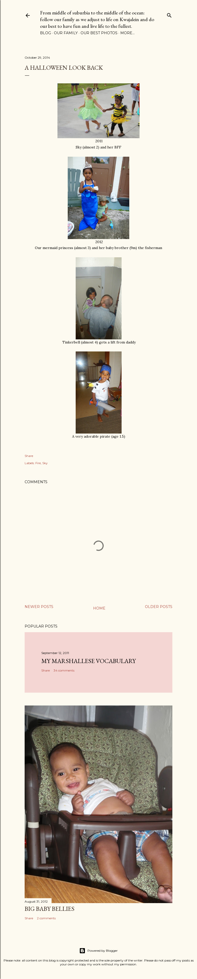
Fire (38, 463)
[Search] (169, 14)
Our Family (66, 33)
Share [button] (29, 456)
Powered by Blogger (98, 951)
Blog (45, 33)
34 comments (64, 670)
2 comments (46, 918)
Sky (45, 463)
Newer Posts (39, 606)
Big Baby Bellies (49, 909)
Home (99, 608)
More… (127, 33)
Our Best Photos (99, 33)
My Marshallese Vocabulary (88, 661)
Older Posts (158, 606)
